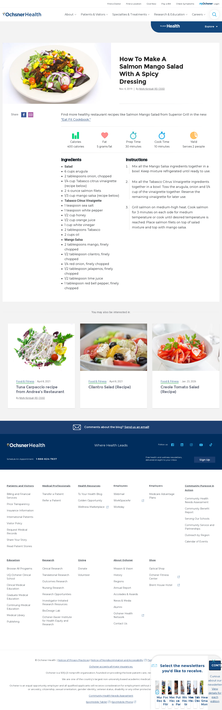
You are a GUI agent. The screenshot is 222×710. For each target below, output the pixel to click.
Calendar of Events (196, 539)
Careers (197, 14)
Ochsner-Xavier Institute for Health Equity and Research (57, 618)
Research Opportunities (56, 592)
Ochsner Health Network (123, 613)
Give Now (151, 3)
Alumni (118, 605)
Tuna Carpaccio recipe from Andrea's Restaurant (40, 389)
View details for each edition (199, 690)
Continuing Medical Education (18, 605)
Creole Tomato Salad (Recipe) (180, 389)
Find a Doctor (114, 3)
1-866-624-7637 (46, 456)
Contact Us (120, 621)
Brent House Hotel (160, 583)
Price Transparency (18, 502)
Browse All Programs (19, 566)
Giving (82, 558)
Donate (82, 566)
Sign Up (208, 457)
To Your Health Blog (90, 492)
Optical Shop (157, 566)
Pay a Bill (166, 3)
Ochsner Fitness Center (159, 574)
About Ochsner (123, 558)
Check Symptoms (185, 3)
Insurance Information (20, 508)
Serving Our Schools (197, 516)
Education (13, 558)
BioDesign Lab (51, 608)
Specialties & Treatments (129, 14)
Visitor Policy (14, 521)
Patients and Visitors (20, 483)
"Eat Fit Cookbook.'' (76, 120)
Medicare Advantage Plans (161, 493)
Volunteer (84, 572)
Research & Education (169, 14)
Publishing (13, 619)
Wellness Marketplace (91, 504)
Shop (152, 558)
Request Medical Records (17, 529)
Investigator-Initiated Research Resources (55, 600)
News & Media (122, 598)
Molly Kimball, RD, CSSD (152, 89)
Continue (199, 675)
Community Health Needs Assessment (196, 498)
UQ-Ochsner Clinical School (19, 574)
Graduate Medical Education (17, 594)
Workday (119, 504)
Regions (119, 579)
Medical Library (16, 613)
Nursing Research (53, 585)
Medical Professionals (56, 483)
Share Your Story (17, 537)
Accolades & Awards (126, 592)
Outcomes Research (54, 579)
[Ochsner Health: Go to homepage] (22, 13)
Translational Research (55, 572)
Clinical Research (52, 566)
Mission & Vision (123, 566)
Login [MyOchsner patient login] (216, 3)
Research (48, 558)
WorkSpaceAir (122, 498)
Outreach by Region (197, 533)
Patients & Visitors (93, 14)
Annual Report (122, 585)
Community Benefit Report (197, 508)
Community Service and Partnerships (199, 524)
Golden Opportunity (90, 498)
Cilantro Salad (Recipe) (109, 387)
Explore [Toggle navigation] (211, 27)
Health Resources (89, 483)
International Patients (20, 514)
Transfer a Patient (53, 492)
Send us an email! (136, 427)
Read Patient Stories (19, 544)
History (118, 572)
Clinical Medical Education (16, 584)
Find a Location (133, 3)
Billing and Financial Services (18, 493)
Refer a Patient (51, 498)
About (69, 14)
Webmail (119, 492)
